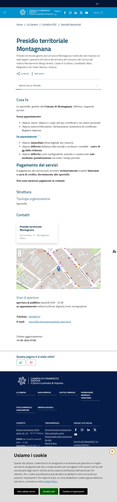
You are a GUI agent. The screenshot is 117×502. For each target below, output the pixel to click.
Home (19, 24)
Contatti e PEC (49, 24)
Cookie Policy (50, 481)
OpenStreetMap (86, 289)
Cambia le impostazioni (73, 491)
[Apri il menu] (4, 12)
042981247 (34, 317)
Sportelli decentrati (71, 24)
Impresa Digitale (45, 408)
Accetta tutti (49, 491)
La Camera (32, 24)
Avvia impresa (44, 393)
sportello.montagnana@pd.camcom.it (50, 322)
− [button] (19, 255)
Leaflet (76, 289)
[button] (101, 12)
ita (98, 3)
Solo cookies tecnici (26, 491)
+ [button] (19, 252)
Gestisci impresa (67, 393)
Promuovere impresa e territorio (87, 396)
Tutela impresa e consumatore (24, 409)
